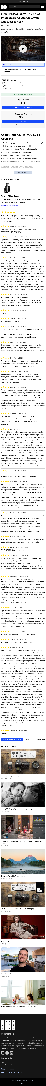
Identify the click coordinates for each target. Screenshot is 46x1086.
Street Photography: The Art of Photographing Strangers (20, 70)
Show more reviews (12, 739)
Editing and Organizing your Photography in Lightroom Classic (21, 842)
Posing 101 (5, 941)
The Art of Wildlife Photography (13, 876)
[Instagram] (11, 1053)
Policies (23, 1083)
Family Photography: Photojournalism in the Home (20, 1006)
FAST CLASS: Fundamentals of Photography (17, 908)
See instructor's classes (9, 205)
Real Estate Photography (10, 974)
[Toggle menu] (43, 6)
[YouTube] (2, 1053)
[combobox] (24, 6)
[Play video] (23, 48)
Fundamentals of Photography (12, 776)
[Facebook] (7, 1053)
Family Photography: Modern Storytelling (16, 809)
